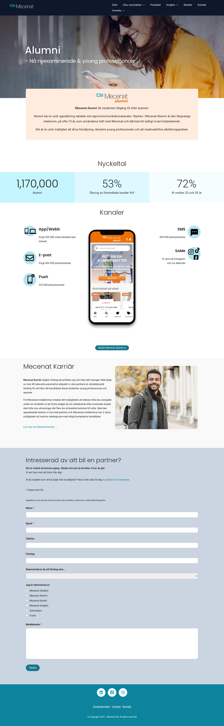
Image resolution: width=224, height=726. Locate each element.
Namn (30, 508)
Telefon (30, 538)
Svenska (116, 10)
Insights (170, 4)
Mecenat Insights (39, 605)
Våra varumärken (132, 4)
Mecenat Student (39, 590)
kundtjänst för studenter (116, 479)
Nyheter (188, 4)
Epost (30, 523)
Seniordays (36, 610)
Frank (33, 615)
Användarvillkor (101, 706)
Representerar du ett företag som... (46, 569)
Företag (30, 553)
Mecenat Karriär (38, 600)
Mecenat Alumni (38, 595)
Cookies (116, 706)
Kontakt (202, 4)
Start (114, 4)
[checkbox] (27, 590)
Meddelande (34, 624)
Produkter (155, 4)
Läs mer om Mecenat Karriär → (40, 426)
